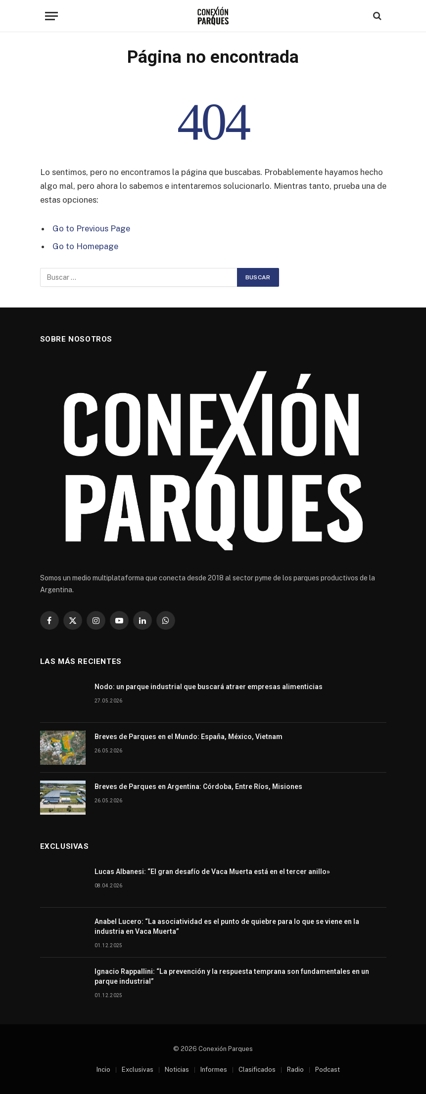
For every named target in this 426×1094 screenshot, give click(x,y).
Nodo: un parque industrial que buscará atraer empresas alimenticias (209, 687)
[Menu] (51, 16)
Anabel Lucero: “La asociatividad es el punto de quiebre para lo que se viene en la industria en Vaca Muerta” (227, 926)
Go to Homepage (85, 246)
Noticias (177, 1069)
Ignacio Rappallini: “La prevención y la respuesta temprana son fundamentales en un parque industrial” (232, 976)
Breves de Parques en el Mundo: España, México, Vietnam (189, 737)
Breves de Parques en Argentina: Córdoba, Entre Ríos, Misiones (198, 786)
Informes (213, 1069)
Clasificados (257, 1069)
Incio (103, 1069)
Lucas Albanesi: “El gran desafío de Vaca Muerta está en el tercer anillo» (212, 871)
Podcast (327, 1069)
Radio (295, 1069)
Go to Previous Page (91, 228)
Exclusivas (137, 1069)
